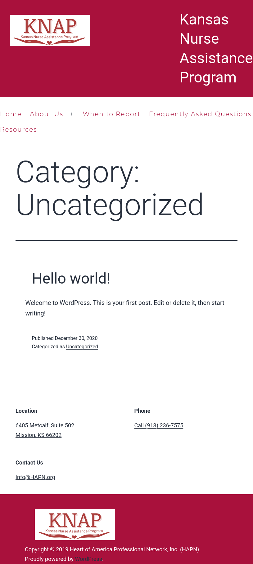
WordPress (88, 559)
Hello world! (71, 278)
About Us (46, 114)
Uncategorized (82, 347)
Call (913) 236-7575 (158, 425)
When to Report (112, 114)
